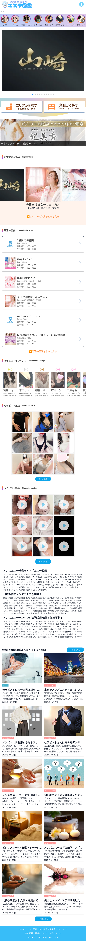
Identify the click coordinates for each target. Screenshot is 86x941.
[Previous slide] (3, 20)
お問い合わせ (55, 933)
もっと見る (43, 479)
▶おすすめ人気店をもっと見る (43, 216)
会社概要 (29, 933)
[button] (32, 94)
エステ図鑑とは (34, 929)
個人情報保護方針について (55, 929)
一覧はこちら (75, 650)
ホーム (22, 929)
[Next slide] (83, 20)
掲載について (41, 933)
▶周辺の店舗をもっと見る (43, 351)
